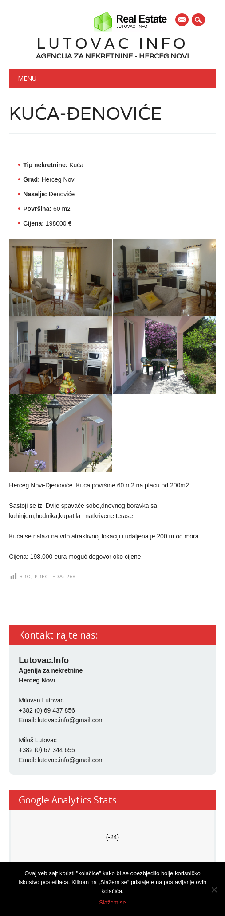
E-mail (182, 20)
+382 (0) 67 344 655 (47, 749)
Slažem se (112, 902)
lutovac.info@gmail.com (71, 720)
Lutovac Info (113, 43)
